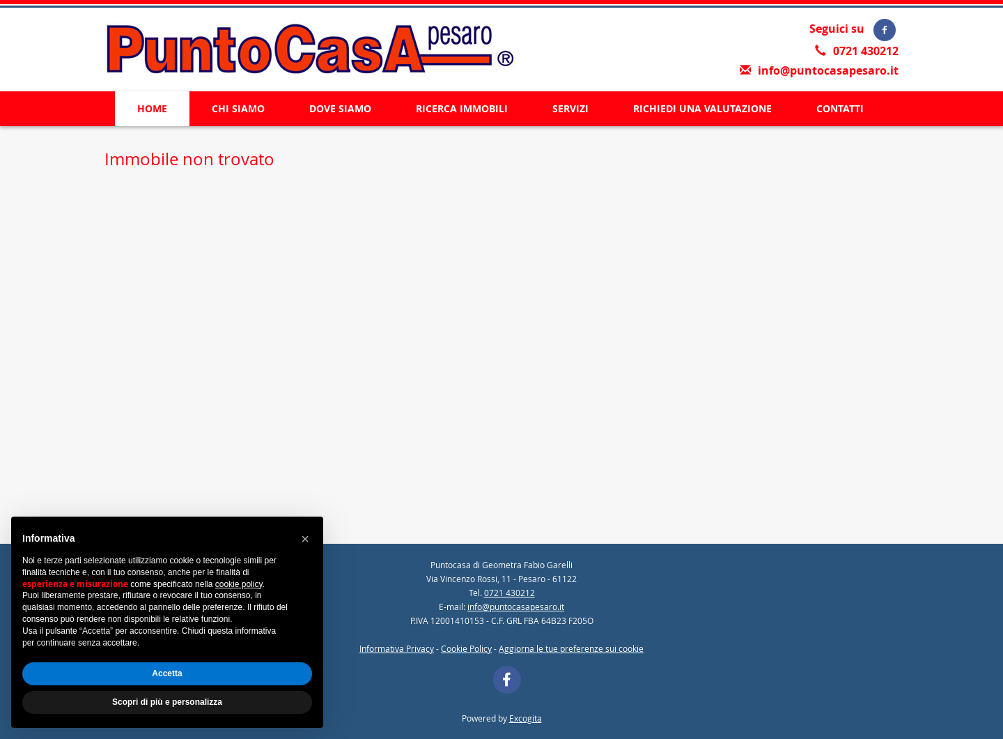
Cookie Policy (466, 648)
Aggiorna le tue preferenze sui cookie (571, 648)
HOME (152, 108)
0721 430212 (866, 51)
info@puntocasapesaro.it (828, 70)
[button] (305, 539)
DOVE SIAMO (340, 108)
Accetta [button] (167, 673)
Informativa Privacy (396, 648)
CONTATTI (840, 108)
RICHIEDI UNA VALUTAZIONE (702, 108)
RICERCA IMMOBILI (462, 108)
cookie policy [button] (239, 584)
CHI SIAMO (238, 108)
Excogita (525, 718)
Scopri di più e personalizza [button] (167, 702)
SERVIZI (570, 108)
